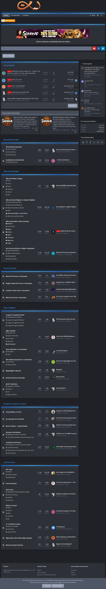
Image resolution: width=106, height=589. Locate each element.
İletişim (39, 570)
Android (10, 389)
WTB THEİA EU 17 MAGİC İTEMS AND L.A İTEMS (70, 207)
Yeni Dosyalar (87, 64)
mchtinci (67, 209)
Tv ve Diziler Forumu (13, 524)
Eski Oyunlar (12, 344)
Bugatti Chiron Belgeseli (64, 544)
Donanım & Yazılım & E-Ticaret (14, 404)
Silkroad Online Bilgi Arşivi (15, 205)
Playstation (11, 351)
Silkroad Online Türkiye (14, 179)
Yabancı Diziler (12, 532)
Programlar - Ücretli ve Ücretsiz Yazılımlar (19, 445)
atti (66, 353)
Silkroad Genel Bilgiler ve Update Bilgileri (20, 200)
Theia (9, 243)
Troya (9, 183)
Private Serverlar (9, 268)
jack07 (9, 75)
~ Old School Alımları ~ (63, 160)
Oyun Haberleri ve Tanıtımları (16, 349)
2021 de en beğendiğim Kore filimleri (67, 361)
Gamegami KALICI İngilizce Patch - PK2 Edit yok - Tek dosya (94, 69)
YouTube (73, 575)
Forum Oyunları (11, 483)
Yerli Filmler (11, 362)
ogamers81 (67, 338)
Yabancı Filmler (12, 365)
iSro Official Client (89, 108)
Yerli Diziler (11, 529)
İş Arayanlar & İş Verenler (15, 419)
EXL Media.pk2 (12, 256)
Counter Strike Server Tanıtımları (18, 290)
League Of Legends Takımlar (16, 325)
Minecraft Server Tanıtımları (16, 297)
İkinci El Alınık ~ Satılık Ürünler (17, 426)
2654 (8, 81)
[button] (9, 15)
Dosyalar (26, 15)
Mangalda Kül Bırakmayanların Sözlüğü (18, 492)
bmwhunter (100, 131)
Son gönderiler (9, 65)
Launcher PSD (88, 81)
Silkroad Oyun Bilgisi (11, 171)
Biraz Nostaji (60, 377)
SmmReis (66, 298)
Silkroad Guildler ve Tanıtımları (18, 213)
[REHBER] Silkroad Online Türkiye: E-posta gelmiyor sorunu (72, 117)
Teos (9, 181)
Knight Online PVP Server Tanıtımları (19, 283)
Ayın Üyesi (10, 500)
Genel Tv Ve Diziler (13, 526)
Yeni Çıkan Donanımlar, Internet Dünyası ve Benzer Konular (21, 437)
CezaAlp (68, 474)
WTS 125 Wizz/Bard (18, 86)
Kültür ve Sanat (11, 505)
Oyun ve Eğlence (9, 308)
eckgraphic (69, 449)
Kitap (9, 513)
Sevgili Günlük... (12, 477)
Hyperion (10, 240)
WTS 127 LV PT (17, 80)
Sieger (67, 484)
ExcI (67, 187)
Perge (9, 186)
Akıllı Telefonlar (11, 384)
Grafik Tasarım (12, 453)
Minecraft (10, 341)
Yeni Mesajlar (15, 15)
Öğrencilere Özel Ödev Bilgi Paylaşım (19, 538)
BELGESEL (59, 369)
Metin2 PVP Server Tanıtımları (16, 276)
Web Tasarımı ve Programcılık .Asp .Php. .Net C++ (21, 450)
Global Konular (12, 155)
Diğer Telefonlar (12, 394)
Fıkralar (10, 472)
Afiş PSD (86, 100)
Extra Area (9, 490)
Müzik (9, 508)
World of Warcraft (13, 336)
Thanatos (20, 81)
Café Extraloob (9, 462)
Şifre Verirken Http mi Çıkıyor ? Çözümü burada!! (71, 149)
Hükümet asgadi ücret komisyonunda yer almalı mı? (72, 494)
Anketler (10, 497)
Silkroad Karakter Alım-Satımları (17, 221)
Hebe (9, 235)
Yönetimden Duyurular (14, 147)
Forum (6, 15)
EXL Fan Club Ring (12, 495)
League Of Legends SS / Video (16, 323)
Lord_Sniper (68, 162)
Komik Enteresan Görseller (15, 378)
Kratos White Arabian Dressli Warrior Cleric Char (22, 98)
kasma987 (68, 277)
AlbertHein (10, 94)
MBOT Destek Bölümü (14, 253)
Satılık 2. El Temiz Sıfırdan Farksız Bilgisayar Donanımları (74, 425)
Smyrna (10, 192)
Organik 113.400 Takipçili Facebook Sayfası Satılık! (72, 411)
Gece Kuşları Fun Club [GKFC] (65, 472)
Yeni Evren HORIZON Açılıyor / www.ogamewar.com (72, 336)
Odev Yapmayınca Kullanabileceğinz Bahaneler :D (72, 537)
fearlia (66, 539)
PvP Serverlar (11, 226)
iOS (8, 392)
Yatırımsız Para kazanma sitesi (66, 418)
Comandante (68, 254)
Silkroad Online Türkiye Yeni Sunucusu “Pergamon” (29, 117)
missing (67, 513)
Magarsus (70, 74)
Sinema (10, 510)
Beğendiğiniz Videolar (13, 371)
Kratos (23, 94)
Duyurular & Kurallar (11, 140)
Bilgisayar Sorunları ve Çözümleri (17, 434)
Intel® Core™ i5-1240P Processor (66, 433)
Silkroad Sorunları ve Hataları (16, 208)
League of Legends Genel (15, 315)
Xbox (9, 354)
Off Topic (9, 469)
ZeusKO (66, 284)
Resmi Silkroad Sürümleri (15, 202)
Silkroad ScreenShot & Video (16, 216)
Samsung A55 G (61, 388)
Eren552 (71, 94)
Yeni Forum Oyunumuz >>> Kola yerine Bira (70, 482)
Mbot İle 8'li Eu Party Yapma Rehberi (67, 252)
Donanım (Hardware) (13, 432)
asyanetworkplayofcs (70, 291)
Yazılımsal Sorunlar (13, 447)
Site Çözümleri (12, 152)
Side (9, 195)
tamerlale (67, 363)
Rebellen (66, 379)
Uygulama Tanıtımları (14, 386)
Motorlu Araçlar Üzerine (14, 545)
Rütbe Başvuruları (13, 162)
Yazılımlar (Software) (13, 442)
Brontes (24, 75)
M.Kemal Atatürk (12, 474)
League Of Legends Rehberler (16, 320)
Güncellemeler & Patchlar (15, 317)
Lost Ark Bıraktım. (62, 351)
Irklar (9, 210)
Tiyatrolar (10, 516)
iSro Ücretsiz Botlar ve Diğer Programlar (20, 248)
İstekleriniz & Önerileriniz (15, 160)
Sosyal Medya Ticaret (13, 412)
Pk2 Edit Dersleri (12, 259)
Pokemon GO (11, 333)
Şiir (8, 519)
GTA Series (11, 338)
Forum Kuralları (12, 149)
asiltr (8, 88)
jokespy (66, 413)
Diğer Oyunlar (10, 331)
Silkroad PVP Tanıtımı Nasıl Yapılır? (46, 575)
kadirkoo (68, 420)
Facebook (73, 570)
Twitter (73, 572)
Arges (9, 229)
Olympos (10, 189)
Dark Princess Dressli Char (20, 92)
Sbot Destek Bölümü (13, 250)
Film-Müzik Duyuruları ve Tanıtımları (19, 360)
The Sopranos (60, 527)
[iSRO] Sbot (87, 90)
